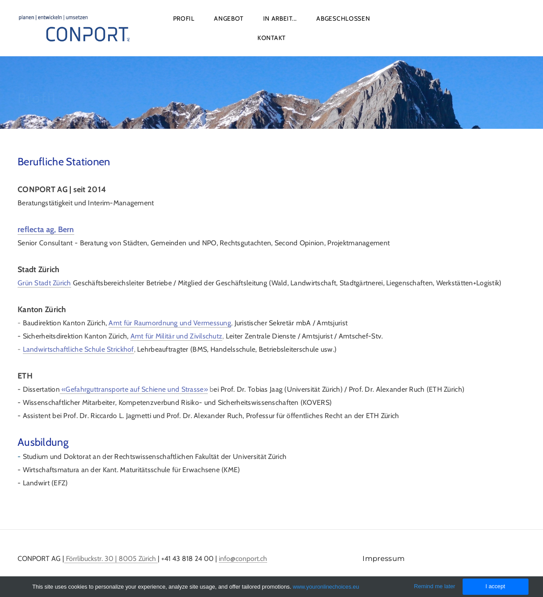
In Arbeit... (280, 18)
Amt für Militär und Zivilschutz (176, 336)
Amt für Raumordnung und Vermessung (170, 323)
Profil (184, 18)
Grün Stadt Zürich (44, 283)
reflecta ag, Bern (46, 229)
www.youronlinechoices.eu (326, 586)
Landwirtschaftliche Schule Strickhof (78, 349)
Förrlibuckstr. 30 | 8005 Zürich (111, 558)
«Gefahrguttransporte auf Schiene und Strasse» (134, 389)
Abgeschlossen (343, 18)
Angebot (228, 18)
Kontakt (271, 38)
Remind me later (434, 586)
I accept (495, 586)
